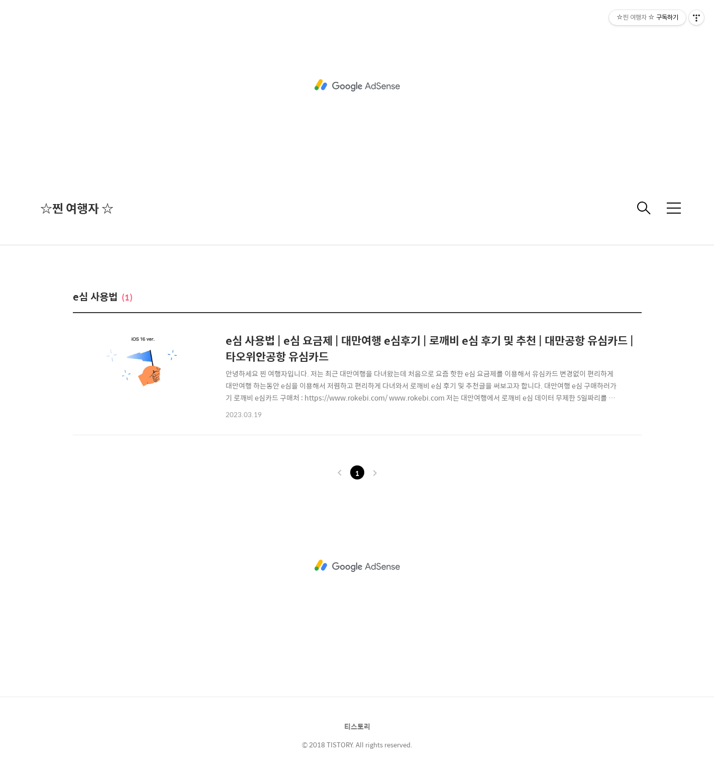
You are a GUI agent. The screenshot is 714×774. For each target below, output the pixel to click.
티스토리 (357, 726)
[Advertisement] (357, 85)
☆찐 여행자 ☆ (77, 208)
